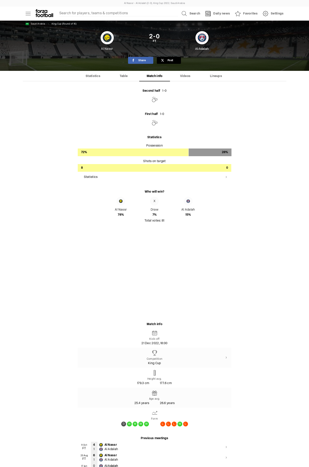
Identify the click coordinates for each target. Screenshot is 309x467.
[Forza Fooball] (44, 14)
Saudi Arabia (35, 24)
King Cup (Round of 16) (64, 24)
